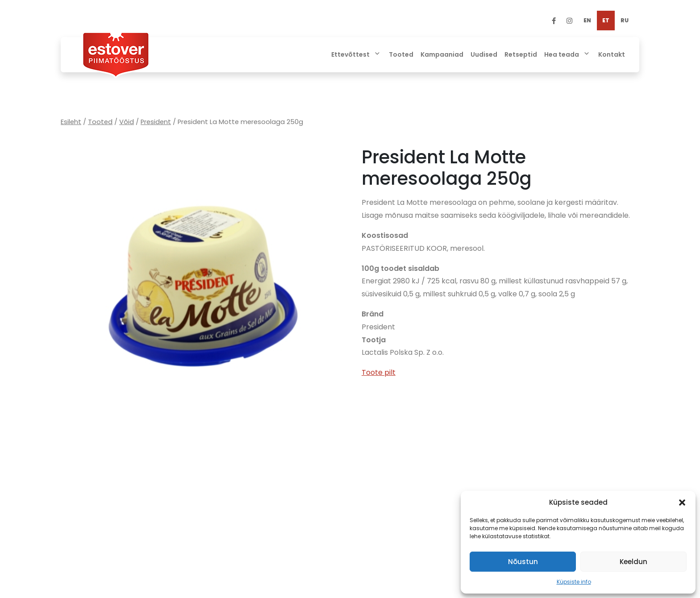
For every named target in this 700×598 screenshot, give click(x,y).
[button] (682, 502)
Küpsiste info (574, 582)
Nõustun (523, 561)
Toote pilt (379, 372)
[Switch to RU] (624, 20)
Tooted (100, 121)
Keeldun (633, 561)
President (156, 121)
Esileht (71, 121)
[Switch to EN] (587, 20)
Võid (126, 121)
